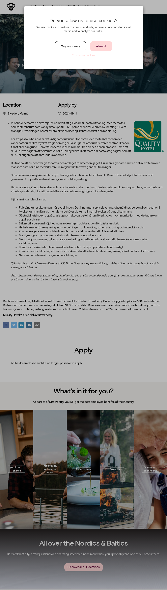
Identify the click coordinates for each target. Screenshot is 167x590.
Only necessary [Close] (70, 46)
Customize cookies (83, 55)
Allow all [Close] (101, 46)
